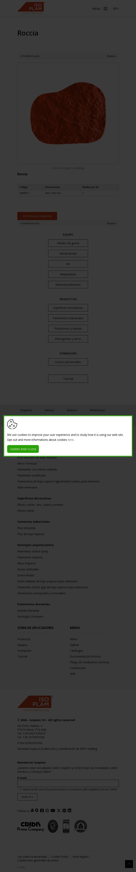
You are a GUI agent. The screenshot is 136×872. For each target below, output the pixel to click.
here (71, 440)
